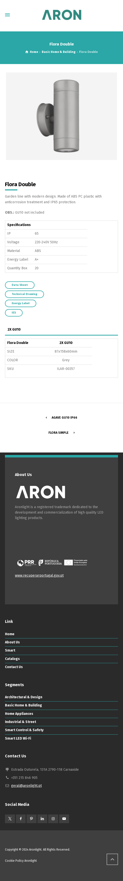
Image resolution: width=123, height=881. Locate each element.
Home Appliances (19, 714)
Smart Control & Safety (24, 730)
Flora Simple (58, 432)
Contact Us (14, 667)
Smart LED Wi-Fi (18, 738)
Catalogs (12, 659)
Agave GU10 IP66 (64, 417)
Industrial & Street (20, 722)
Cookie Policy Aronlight (21, 860)
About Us (12, 642)
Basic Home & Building (23, 705)
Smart (10, 650)
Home (9, 634)
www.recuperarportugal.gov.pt (39, 575)
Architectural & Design (23, 697)
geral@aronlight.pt (26, 786)
